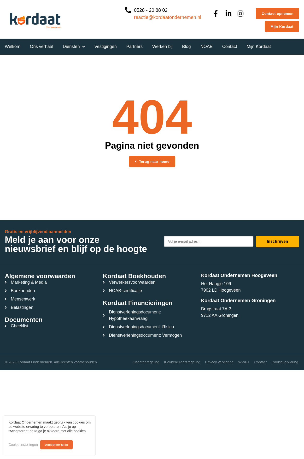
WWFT (244, 362)
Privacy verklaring (219, 362)
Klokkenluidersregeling (182, 362)
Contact (260, 362)
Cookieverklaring (284, 362)
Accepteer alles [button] (56, 445)
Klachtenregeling (146, 362)
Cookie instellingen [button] (23, 445)
